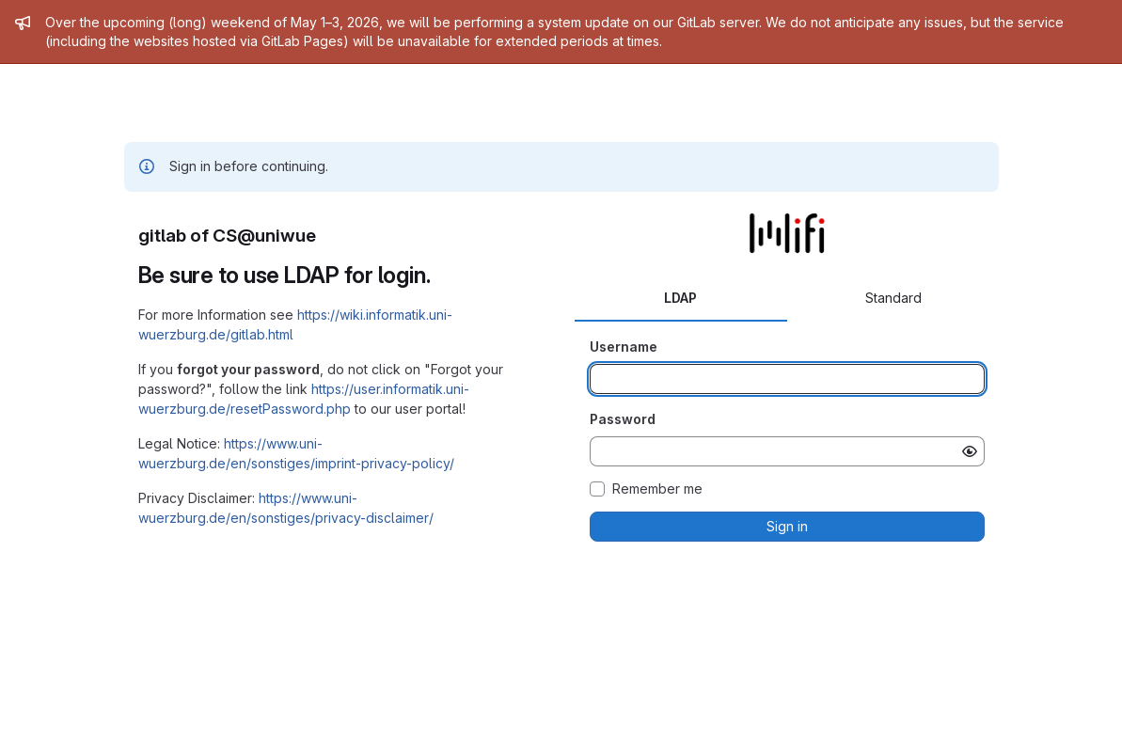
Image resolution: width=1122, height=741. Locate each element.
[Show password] (970, 451)
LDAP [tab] (680, 298)
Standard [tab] (893, 298)
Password (623, 419)
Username (623, 347)
